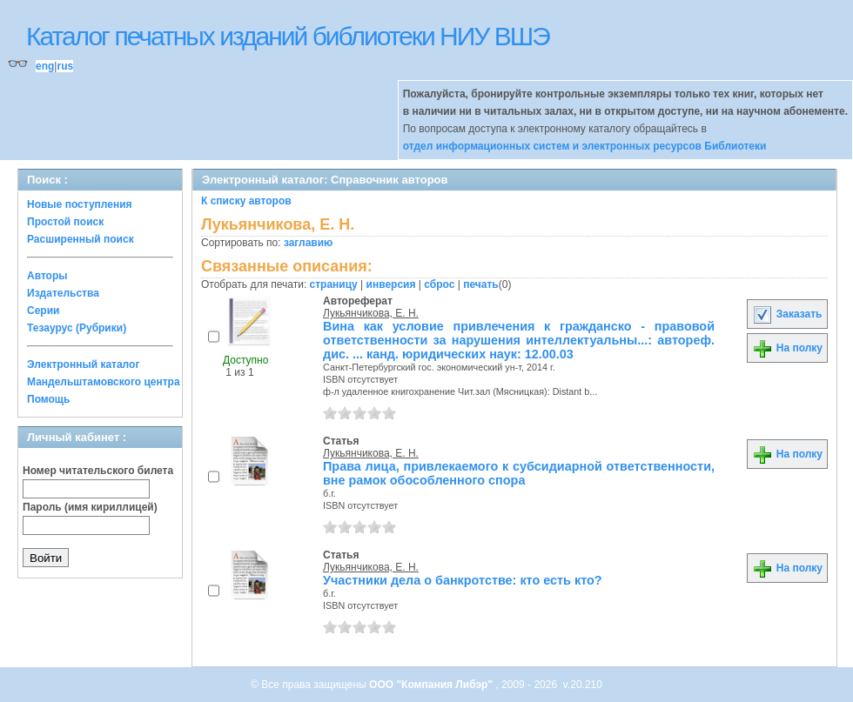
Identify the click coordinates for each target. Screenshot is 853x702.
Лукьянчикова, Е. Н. (371, 313)
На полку (787, 348)
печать (481, 284)
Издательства (63, 293)
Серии (43, 310)
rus (65, 66)
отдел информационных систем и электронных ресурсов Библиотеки (585, 146)
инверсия (391, 284)
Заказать (787, 314)
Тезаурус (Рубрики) (76, 328)
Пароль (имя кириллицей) (90, 507)
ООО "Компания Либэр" (432, 685)
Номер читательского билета (98, 471)
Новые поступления (79, 204)
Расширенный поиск (80, 239)
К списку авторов (246, 201)
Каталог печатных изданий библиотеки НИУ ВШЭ (287, 36)
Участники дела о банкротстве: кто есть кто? (462, 580)
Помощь (48, 399)
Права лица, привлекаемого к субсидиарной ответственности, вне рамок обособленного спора (519, 473)
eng (45, 66)
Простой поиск (65, 222)
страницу (334, 284)
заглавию (308, 243)
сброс (439, 284)
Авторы (47, 276)
